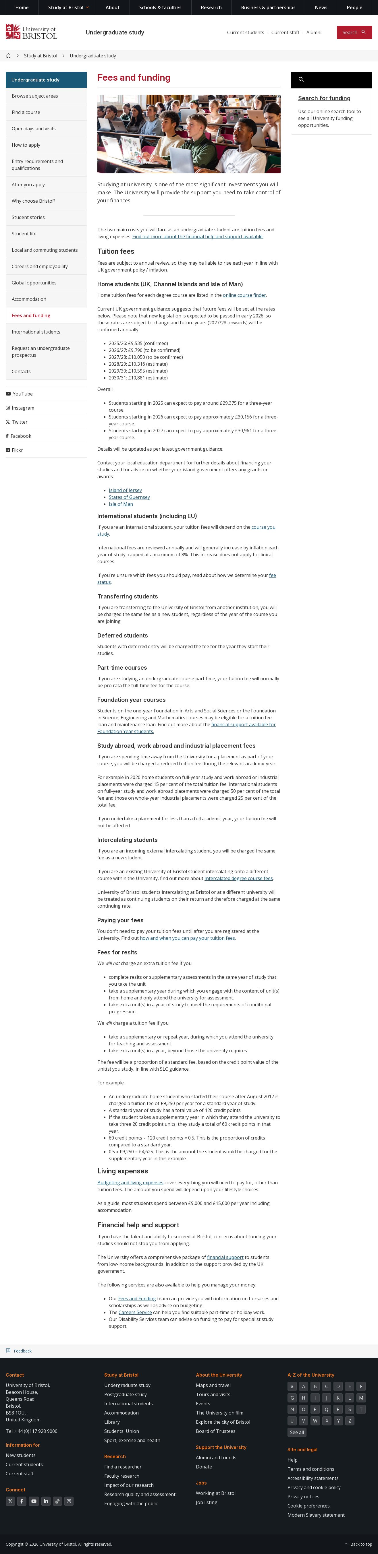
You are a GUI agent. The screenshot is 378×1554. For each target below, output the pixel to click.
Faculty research (121, 1476)
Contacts (21, 371)
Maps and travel (213, 1385)
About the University (219, 1375)
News (321, 7)
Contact (15, 1375)
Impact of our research (129, 1485)
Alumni (313, 32)
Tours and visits (213, 1394)
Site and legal (302, 1449)
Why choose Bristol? (33, 201)
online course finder (244, 295)
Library (112, 1422)
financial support (225, 1257)
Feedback (23, 1351)
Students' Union (121, 1431)
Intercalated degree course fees (239, 878)
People (354, 7)
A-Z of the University (311, 1375)
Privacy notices (303, 1496)
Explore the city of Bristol (223, 1422)
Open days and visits (34, 128)
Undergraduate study (115, 32)
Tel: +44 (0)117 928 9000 (31, 1431)
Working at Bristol (216, 1493)
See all (297, 1432)
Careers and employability (40, 266)
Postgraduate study (125, 1394)
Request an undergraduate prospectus (41, 351)
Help (293, 1460)
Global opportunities (34, 283)
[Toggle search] (354, 32)
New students (21, 1455)
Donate (204, 1467)
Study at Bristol (65, 7)
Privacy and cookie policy (314, 1487)
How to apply (26, 145)
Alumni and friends (216, 1457)
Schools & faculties (160, 7)
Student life (24, 233)
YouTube (23, 394)
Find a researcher (123, 1467)
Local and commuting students (45, 250)
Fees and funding (31, 315)
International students (36, 332)
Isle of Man (121, 504)
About (113, 7)
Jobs (201, 1483)
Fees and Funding (137, 1298)
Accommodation (29, 299)
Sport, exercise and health (132, 1440)
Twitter (20, 422)
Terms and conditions (311, 1469)
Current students (245, 32)
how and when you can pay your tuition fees (187, 938)
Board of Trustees (216, 1431)
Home (22, 7)
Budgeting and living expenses (130, 1182)
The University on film (219, 1413)
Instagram (23, 408)
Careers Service (135, 1312)
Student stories (28, 217)
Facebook (21, 436)
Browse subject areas (35, 96)
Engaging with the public (131, 1503)
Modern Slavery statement (316, 1515)
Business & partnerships (268, 7)
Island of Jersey (125, 490)
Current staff (285, 32)
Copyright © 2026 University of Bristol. (41, 1544)
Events (203, 1403)
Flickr (17, 450)
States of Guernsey (129, 497)
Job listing (206, 1502)
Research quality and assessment (140, 1494)
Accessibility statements (313, 1478)
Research (211, 7)
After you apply (28, 184)
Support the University (221, 1447)
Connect (15, 1490)
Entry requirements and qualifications (37, 164)
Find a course (26, 112)
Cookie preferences (309, 1506)
